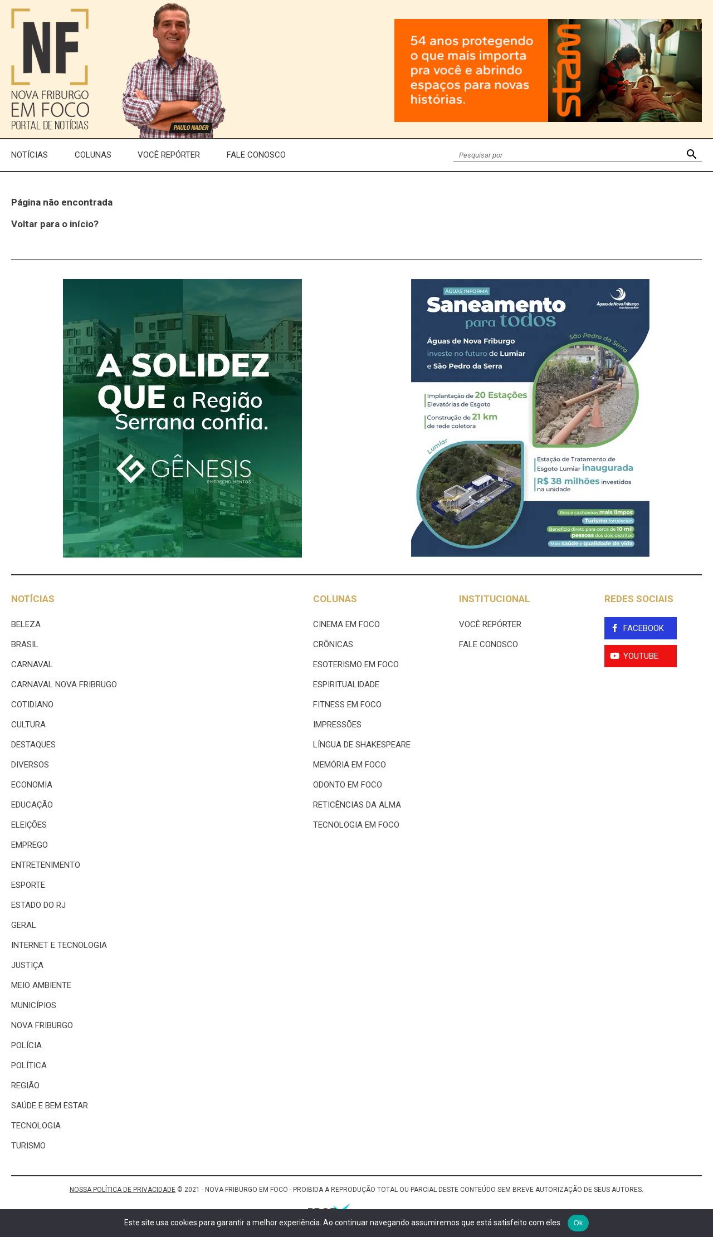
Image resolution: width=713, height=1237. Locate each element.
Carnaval (32, 664)
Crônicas (333, 644)
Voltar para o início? (55, 223)
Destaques (33, 745)
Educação (32, 805)
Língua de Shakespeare (362, 745)
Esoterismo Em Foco (356, 664)
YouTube (640, 656)
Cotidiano (32, 705)
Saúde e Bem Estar (49, 1106)
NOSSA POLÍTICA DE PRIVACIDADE (122, 1190)
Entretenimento (45, 865)
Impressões (337, 725)
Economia (31, 785)
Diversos (30, 765)
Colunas (93, 155)
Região (25, 1085)
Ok (578, 1223)
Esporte (28, 885)
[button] (691, 155)
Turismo (28, 1146)
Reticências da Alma (357, 805)
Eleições (29, 825)
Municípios (33, 1005)
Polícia (26, 1045)
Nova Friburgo (42, 1025)
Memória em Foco (349, 765)
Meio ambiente (41, 985)
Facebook (643, 628)
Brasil (24, 644)
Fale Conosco (256, 155)
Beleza (26, 624)
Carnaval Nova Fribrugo (64, 684)
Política (29, 1065)
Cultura (28, 725)
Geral (23, 925)
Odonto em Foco (347, 785)
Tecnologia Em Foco (356, 825)
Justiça (27, 965)
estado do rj (38, 905)
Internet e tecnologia (59, 945)
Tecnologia (36, 1126)
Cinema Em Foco (346, 624)
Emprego (29, 845)
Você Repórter (169, 155)
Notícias (29, 155)
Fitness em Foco (347, 705)
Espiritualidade (346, 684)
